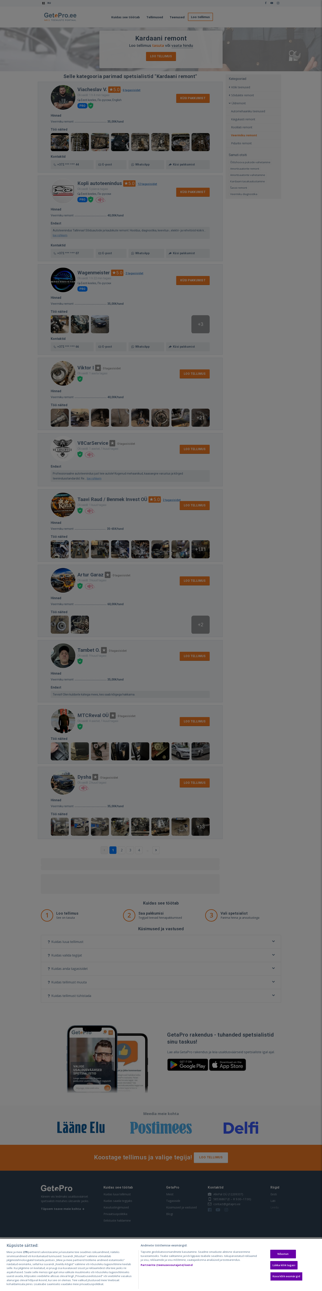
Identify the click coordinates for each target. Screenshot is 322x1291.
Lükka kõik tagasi (284, 1265)
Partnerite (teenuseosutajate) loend (167, 1265)
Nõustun (283, 1254)
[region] (161, 1265)
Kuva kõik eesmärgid (286, 1276)
